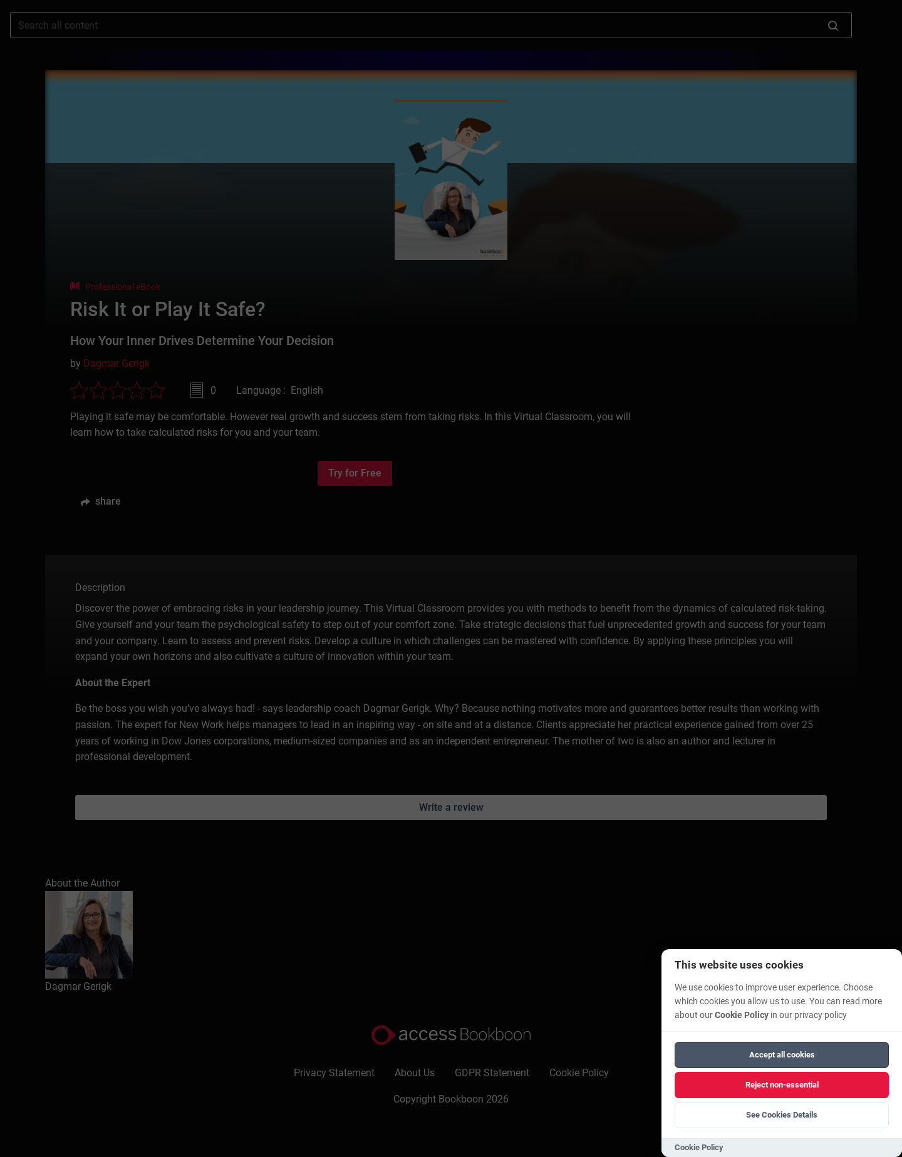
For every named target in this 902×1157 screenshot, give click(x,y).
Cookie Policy (742, 1015)
